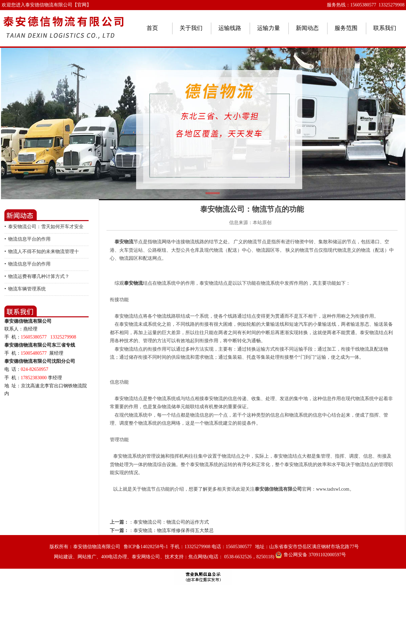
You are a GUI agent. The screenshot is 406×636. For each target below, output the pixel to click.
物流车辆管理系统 (27, 288)
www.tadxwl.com (332, 489)
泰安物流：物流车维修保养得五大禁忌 (173, 530)
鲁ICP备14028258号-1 (146, 546)
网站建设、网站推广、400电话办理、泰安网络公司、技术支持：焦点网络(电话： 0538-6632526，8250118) (164, 556)
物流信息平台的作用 (29, 239)
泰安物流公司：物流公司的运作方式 (171, 522)
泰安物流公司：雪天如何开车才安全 (46, 226)
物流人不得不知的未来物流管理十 (43, 251)
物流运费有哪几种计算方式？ (38, 276)
